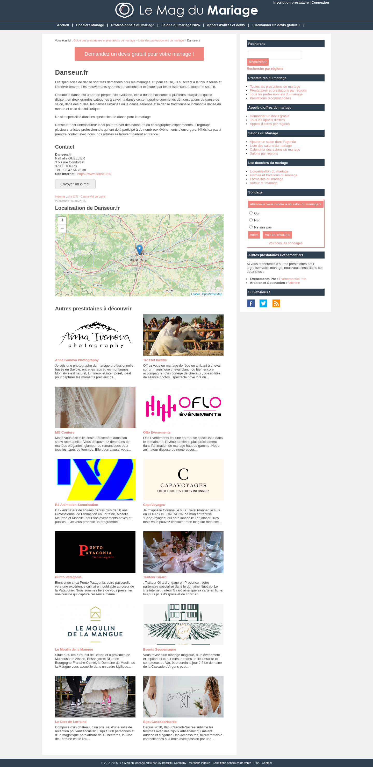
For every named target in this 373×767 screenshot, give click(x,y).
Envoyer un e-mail (75, 184)
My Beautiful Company (171, 762)
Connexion (320, 2)
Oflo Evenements (157, 432)
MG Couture (64, 432)
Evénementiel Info (292, 279)
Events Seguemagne (159, 649)
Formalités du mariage (266, 179)
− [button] (62, 229)
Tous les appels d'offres (267, 120)
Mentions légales (199, 762)
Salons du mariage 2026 (180, 25)
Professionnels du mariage (132, 25)
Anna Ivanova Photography (77, 360)
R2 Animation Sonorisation (76, 505)
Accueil (63, 25)
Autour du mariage (264, 183)
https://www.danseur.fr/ (94, 174)
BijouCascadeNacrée (160, 722)
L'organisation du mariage (269, 171)
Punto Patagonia (68, 577)
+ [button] (62, 221)
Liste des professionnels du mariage (161, 40)
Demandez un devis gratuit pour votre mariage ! (139, 54)
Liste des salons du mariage (271, 146)
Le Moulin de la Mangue (74, 649)
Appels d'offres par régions (270, 124)
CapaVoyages (154, 505)
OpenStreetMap (212, 294)
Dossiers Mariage (90, 25)
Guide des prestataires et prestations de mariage (104, 40)
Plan (256, 762)
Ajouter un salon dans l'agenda (273, 142)
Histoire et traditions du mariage (274, 175)
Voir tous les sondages (286, 243)
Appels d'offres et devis (226, 25)
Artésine (294, 283)
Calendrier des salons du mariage (275, 149)
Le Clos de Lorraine (71, 722)
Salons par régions (264, 153)
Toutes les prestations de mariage (275, 86)
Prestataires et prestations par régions (278, 90)
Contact (267, 762)
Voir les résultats (277, 235)
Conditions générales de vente (232, 762)
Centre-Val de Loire (93, 196)
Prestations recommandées (270, 98)
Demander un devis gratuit (269, 116)
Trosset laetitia (155, 360)
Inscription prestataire (291, 2)
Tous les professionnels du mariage (276, 94)
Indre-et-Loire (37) (66, 196)
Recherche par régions (265, 69)
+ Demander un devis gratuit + (276, 25)
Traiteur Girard (155, 577)
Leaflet (195, 294)
